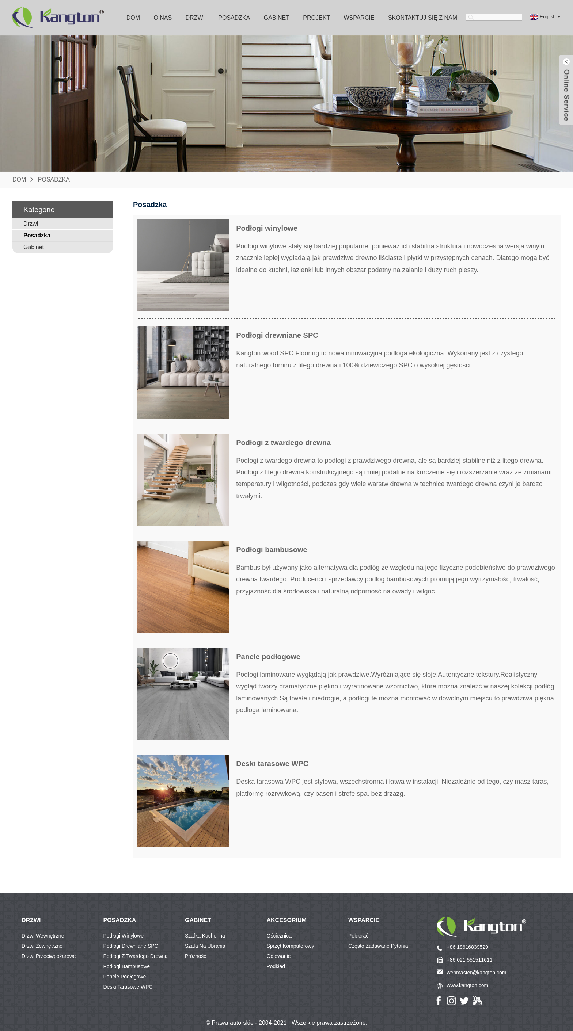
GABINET (198, 920)
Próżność (195, 956)
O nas (162, 18)
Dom (133, 18)
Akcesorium (287, 920)
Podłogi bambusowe (126, 966)
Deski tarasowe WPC (128, 987)
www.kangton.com (468, 985)
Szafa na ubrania (205, 946)
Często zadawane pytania (378, 946)
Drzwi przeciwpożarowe (49, 956)
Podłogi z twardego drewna (135, 956)
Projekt (316, 18)
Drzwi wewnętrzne (43, 936)
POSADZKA (119, 920)
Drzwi (195, 18)
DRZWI (31, 920)
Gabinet (276, 18)
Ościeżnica (279, 936)
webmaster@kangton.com (476, 972)
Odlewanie (279, 956)
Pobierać (358, 936)
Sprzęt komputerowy (290, 946)
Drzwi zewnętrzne (42, 946)
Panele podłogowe (124, 977)
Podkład (276, 966)
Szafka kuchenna (205, 936)
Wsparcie (359, 18)
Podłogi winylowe (123, 936)
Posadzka (234, 18)
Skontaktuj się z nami (423, 18)
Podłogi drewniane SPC (130, 946)
